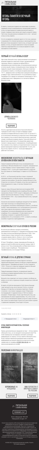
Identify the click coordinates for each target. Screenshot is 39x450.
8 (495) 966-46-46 (22, 342)
